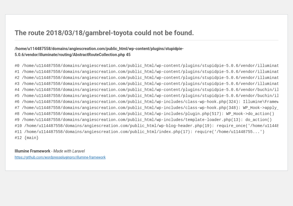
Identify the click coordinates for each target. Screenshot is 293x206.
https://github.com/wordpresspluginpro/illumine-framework (60, 157)
